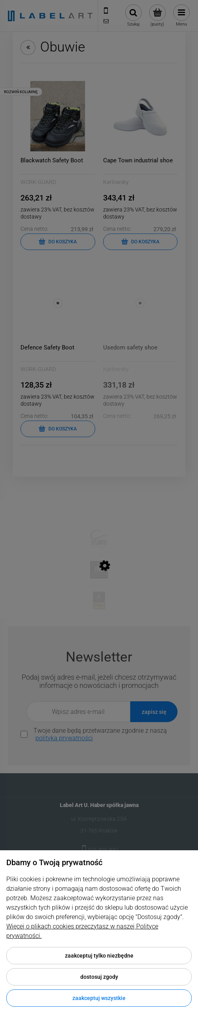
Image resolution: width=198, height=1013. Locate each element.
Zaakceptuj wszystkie (99, 998)
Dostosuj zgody (99, 977)
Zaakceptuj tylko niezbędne (99, 955)
